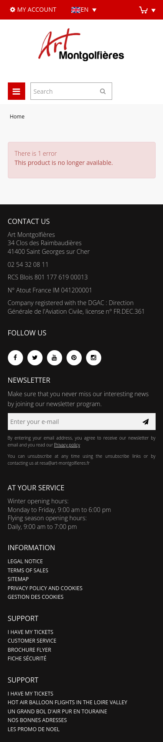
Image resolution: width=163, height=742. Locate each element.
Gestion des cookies (36, 597)
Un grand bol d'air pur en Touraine (57, 711)
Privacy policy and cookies (45, 588)
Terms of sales (28, 570)
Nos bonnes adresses (37, 720)
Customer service (32, 640)
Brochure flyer (29, 649)
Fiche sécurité (27, 658)
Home (17, 116)
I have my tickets (30, 632)
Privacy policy (67, 445)
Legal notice (25, 561)
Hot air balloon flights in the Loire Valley (67, 702)
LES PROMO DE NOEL (34, 729)
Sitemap (18, 579)
